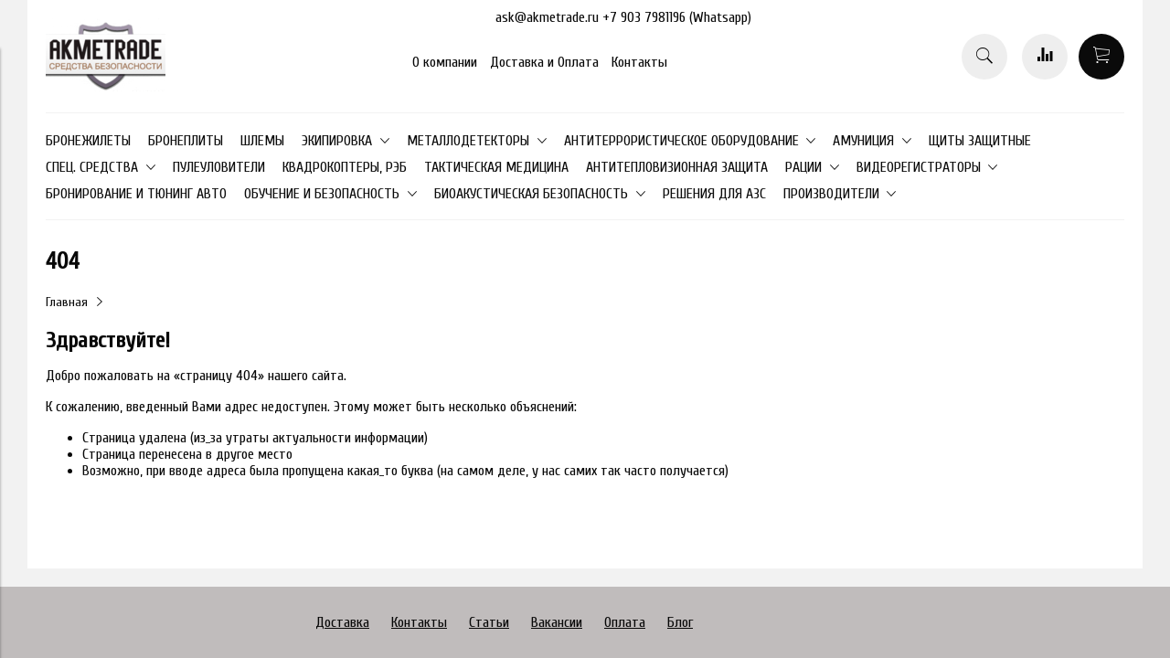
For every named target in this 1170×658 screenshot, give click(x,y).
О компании (444, 62)
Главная (67, 302)
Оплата (624, 622)
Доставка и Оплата (544, 62)
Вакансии (556, 622)
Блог (680, 622)
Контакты (639, 62)
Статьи (489, 622)
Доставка (342, 622)
